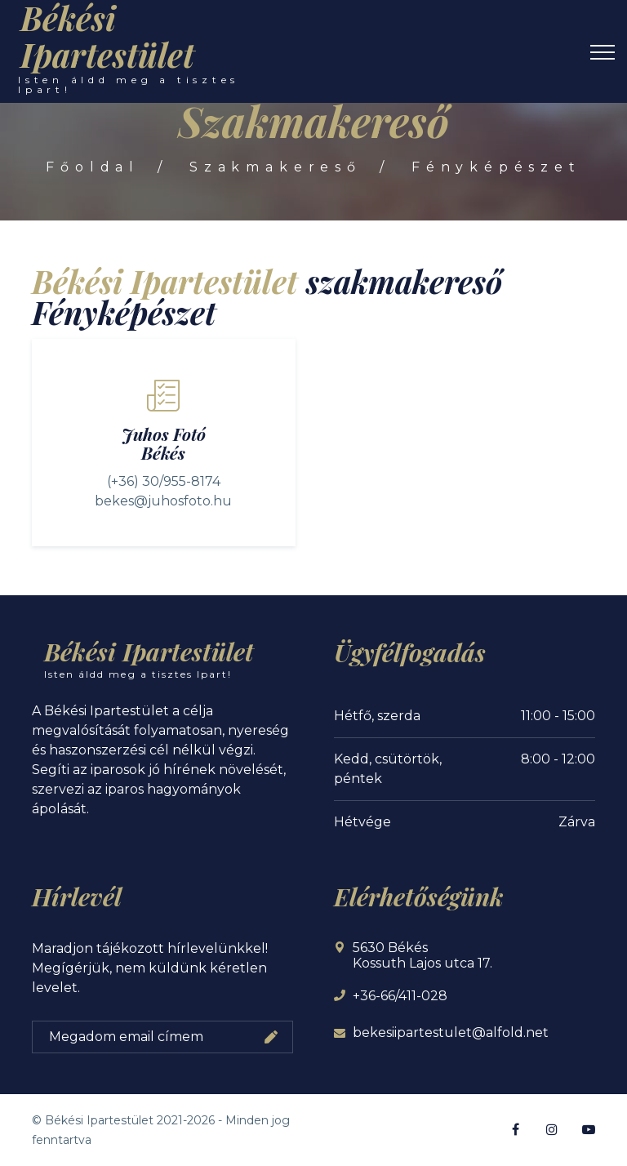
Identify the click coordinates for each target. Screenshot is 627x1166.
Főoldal (91, 167)
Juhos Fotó (164, 433)
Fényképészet (498, 167)
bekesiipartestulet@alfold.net (451, 1032)
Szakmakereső (275, 167)
